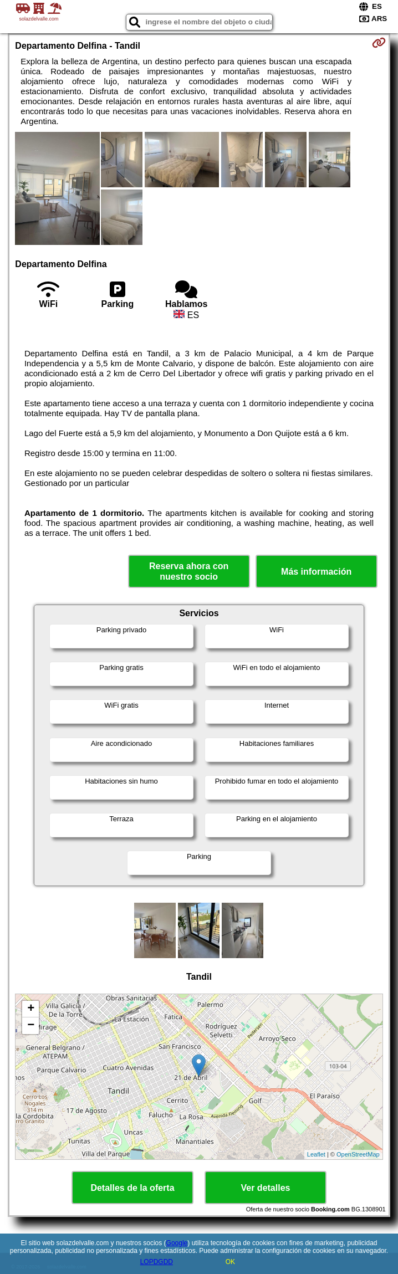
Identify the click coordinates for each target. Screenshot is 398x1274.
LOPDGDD (156, 1262)
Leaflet (316, 1154)
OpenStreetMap (358, 1154)
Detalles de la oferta (132, 1188)
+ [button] (30, 1009)
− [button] (30, 1025)
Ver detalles (265, 1188)
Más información (316, 571)
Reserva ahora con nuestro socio (188, 571)
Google (177, 1243)
